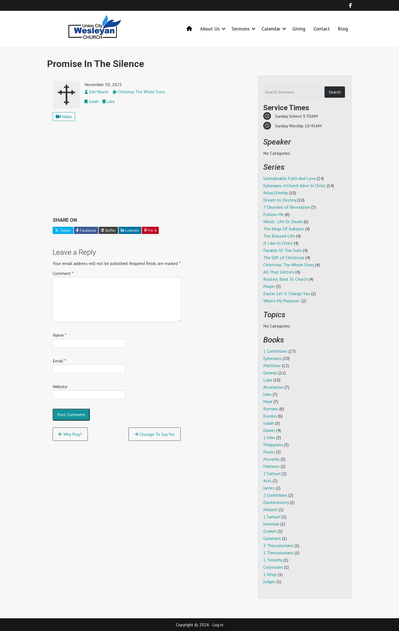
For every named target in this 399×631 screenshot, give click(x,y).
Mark (267, 401)
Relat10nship (275, 192)
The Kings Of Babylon (283, 228)
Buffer (108, 230)
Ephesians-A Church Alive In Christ (294, 185)
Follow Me (273, 214)
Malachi (270, 509)
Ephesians (272, 358)
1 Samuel (272, 516)
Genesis (270, 372)
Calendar (271, 28)
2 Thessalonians (278, 545)
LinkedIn (130, 230)
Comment (63, 273)
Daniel (269, 430)
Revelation (273, 387)
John (267, 394)
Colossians (273, 567)
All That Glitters (278, 272)
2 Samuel (272, 473)
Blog (343, 28)
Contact (321, 28)
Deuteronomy (276, 502)
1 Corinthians (275, 351)
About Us (210, 28)
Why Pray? (70, 434)
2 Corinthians (275, 495)
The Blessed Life (279, 236)
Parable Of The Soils (282, 250)
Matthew (272, 365)
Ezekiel (270, 531)
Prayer (269, 286)
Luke (267, 380)
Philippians (273, 444)
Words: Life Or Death (283, 221)
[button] (223, 29)
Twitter (63, 230)
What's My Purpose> (281, 300)
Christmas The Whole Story (288, 264)
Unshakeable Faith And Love (289, 178)
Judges (269, 581)
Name (59, 335)
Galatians (272, 538)
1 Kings (270, 574)
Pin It (150, 230)
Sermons (241, 28)
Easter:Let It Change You (286, 293)
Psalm (269, 452)
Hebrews (271, 466)
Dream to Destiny (279, 200)
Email (59, 361)
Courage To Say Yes (154, 434)
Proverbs (271, 459)
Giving (298, 28)
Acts (267, 480)
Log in (217, 624)
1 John (269, 437)
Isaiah (268, 423)
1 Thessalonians (278, 552)
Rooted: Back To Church (285, 279)
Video (64, 116)
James (269, 488)
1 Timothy (272, 560)
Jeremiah (271, 524)
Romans (270, 408)
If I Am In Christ (278, 243)
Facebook (86, 230)
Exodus (270, 416)
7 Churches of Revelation (286, 207)
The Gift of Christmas (283, 257)
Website (60, 386)
